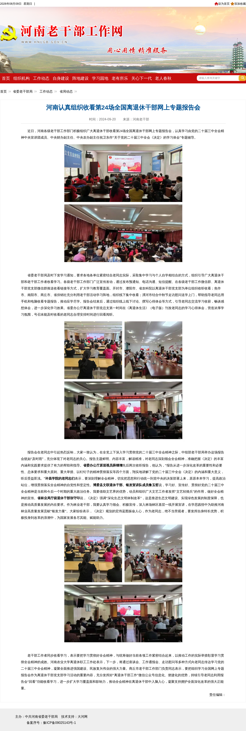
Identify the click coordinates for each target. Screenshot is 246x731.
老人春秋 (163, 78)
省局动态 (66, 91)
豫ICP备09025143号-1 (59, 722)
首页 (6, 78)
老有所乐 (120, 78)
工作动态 (41, 78)
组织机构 (21, 78)
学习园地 (100, 78)
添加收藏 (238, 3)
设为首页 (222, 3)
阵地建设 (80, 78)
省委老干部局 (23, 91)
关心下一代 (141, 78)
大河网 (82, 716)
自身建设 (61, 78)
